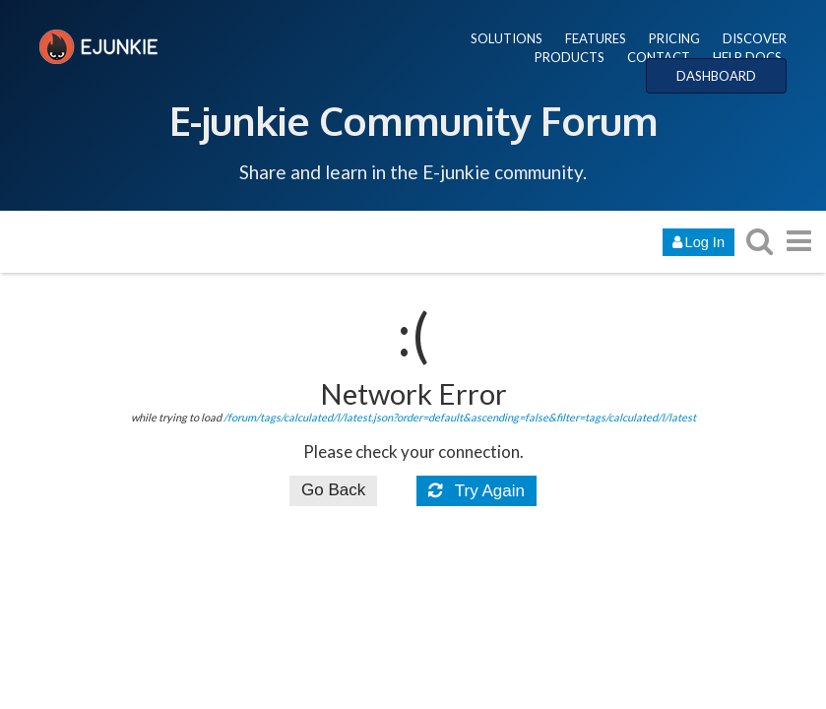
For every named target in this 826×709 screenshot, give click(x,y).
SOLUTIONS (506, 38)
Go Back (333, 490)
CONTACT (658, 57)
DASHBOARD (716, 76)
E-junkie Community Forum (413, 120)
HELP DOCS (747, 57)
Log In (698, 242)
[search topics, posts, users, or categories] (759, 241)
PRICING (674, 38)
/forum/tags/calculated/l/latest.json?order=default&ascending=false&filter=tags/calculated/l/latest (459, 417)
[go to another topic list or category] (798, 241)
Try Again (476, 491)
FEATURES (595, 38)
